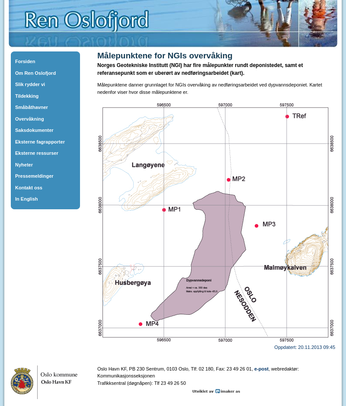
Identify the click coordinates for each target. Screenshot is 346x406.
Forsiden (25, 61)
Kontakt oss (28, 187)
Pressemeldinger (34, 176)
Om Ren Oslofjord (35, 73)
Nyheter (24, 164)
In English (26, 198)
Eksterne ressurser (36, 153)
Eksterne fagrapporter (40, 141)
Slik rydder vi (30, 84)
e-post (261, 368)
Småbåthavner (31, 107)
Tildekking (26, 96)
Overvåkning (29, 118)
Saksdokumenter (34, 130)
